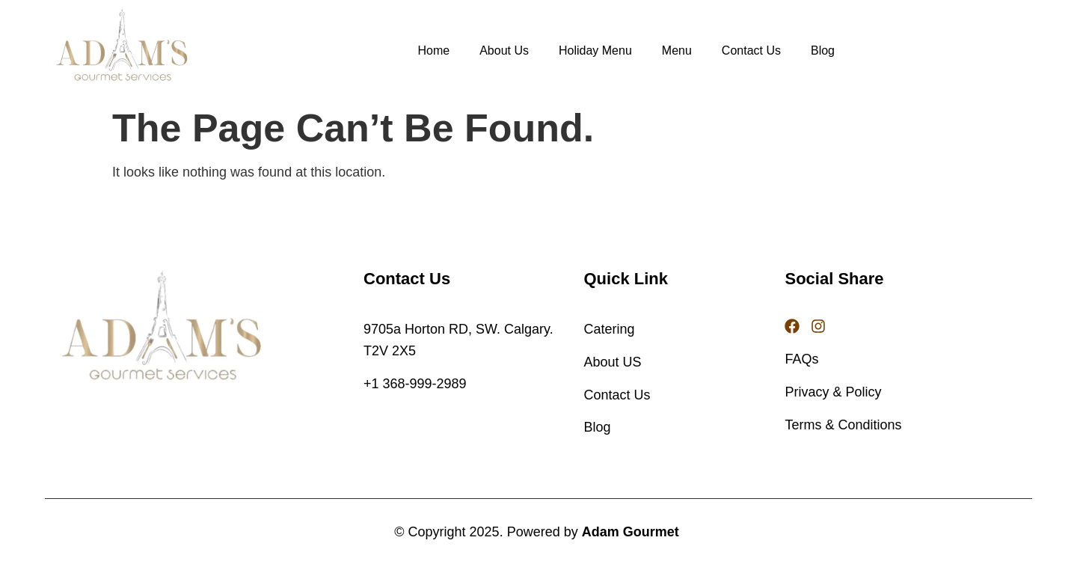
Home (433, 50)
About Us (504, 50)
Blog (823, 50)
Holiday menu (595, 50)
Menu (677, 50)
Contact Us (751, 50)
